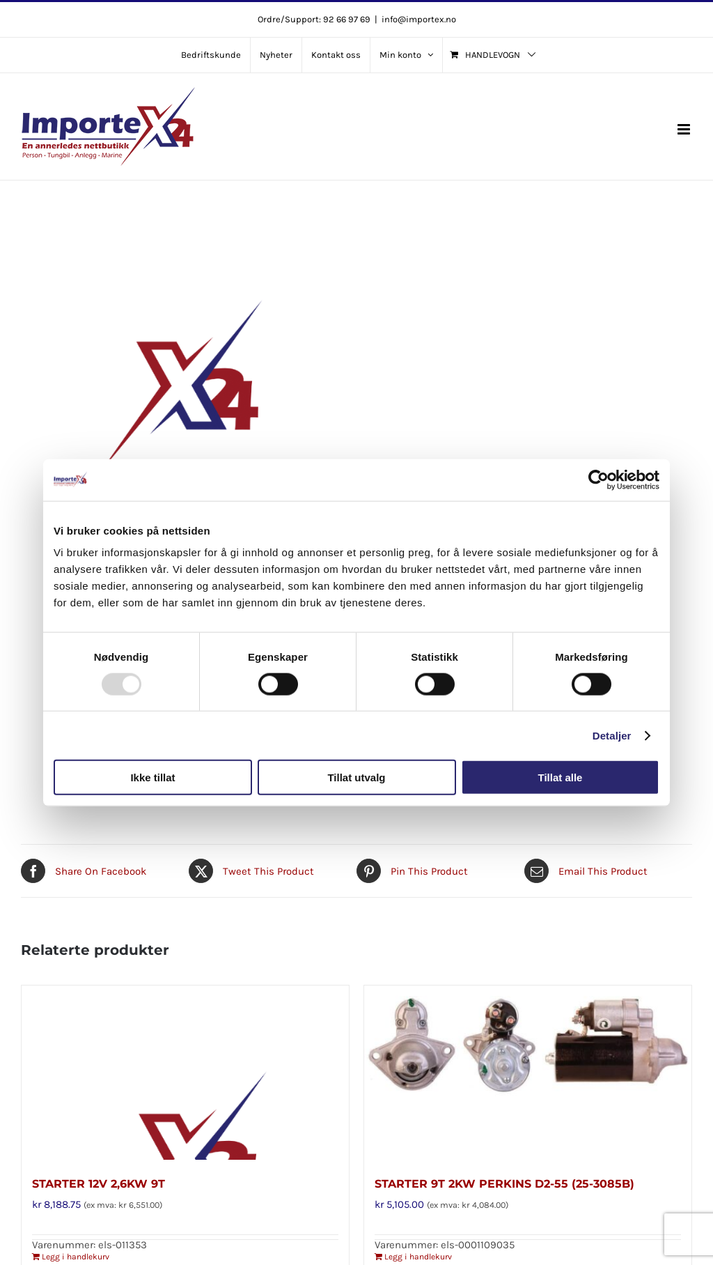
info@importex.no (419, 19)
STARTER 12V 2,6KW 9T (98, 1183)
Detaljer (612, 735)
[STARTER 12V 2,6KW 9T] (185, 1073)
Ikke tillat (152, 777)
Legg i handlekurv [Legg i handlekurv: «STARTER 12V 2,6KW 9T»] (75, 1257)
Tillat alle (560, 777)
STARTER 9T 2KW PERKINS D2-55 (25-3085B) (504, 1183)
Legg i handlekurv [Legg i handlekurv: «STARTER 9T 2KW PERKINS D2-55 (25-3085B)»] (418, 1257)
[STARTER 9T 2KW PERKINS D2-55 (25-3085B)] (527, 1073)
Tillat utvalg (356, 777)
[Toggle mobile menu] (684, 129)
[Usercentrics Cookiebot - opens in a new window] (598, 479)
